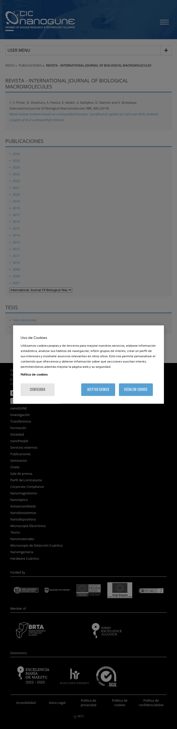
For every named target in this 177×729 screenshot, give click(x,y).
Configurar (37, 389)
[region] (88, 364)
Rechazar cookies (135, 389)
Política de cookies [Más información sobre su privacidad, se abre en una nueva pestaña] (34, 375)
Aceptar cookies (98, 389)
